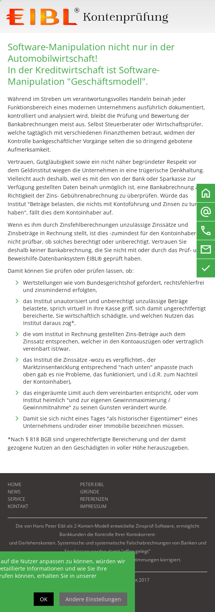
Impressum (93, 506)
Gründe (89, 491)
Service (16, 499)
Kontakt (18, 506)
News (14, 491)
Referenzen (94, 499)
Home (14, 484)
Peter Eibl (92, 484)
